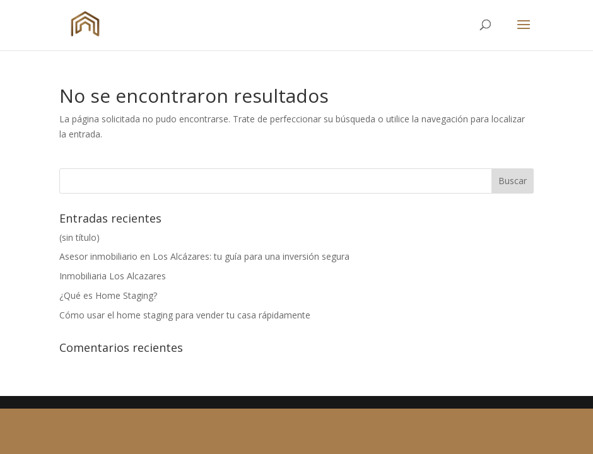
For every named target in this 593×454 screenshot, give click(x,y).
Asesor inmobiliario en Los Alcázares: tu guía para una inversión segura (204, 256)
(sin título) (79, 237)
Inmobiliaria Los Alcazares (112, 276)
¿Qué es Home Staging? (108, 295)
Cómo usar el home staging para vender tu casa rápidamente (184, 315)
